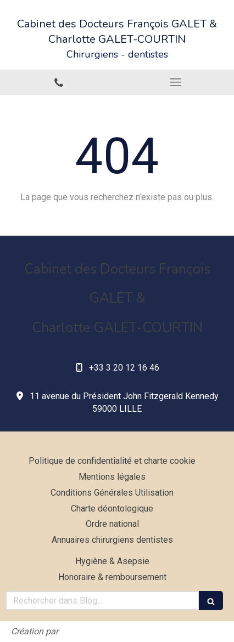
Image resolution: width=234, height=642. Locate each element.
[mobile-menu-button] (175, 82)
